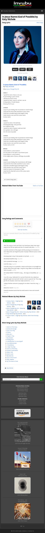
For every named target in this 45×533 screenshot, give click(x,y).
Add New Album (22, 395)
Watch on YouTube (38, 185)
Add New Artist (22, 393)
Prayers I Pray (10, 336)
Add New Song (22, 396)
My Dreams (10, 338)
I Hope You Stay (11, 347)
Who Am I (9, 334)
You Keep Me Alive (12, 343)
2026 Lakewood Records (22, 469)
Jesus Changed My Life (13, 89)
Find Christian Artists (22, 387)
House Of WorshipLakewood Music (22, 449)
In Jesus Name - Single (13, 301)
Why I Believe (10, 359)
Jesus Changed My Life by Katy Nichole (22, 65)
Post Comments (9, 241)
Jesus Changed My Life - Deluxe (15, 308)
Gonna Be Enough (11, 329)
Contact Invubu (22, 403)
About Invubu (22, 400)
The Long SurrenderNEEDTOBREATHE (22, 423)
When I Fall (10, 352)
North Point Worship (33, 315)
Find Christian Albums (22, 389)
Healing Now (10, 339)
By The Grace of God (12, 361)
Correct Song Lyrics (10, 179)
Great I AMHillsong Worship (22, 474)
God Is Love (10, 354)
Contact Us (31, 531)
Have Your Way (11, 330)
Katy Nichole (9, 86)
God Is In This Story (12, 327)
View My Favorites (22, 229)
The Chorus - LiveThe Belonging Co (22, 500)
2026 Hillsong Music (22, 495)
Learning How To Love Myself (15, 341)
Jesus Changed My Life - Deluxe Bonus (17, 312)
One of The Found (11, 357)
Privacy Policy (22, 402)
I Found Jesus (10, 345)
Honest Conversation (12, 350)
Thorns (9, 332)
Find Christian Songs (22, 390)
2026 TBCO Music (22, 521)
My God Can (10, 356)
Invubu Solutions (8, 11)
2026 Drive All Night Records (22, 443)
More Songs (40, 22)
